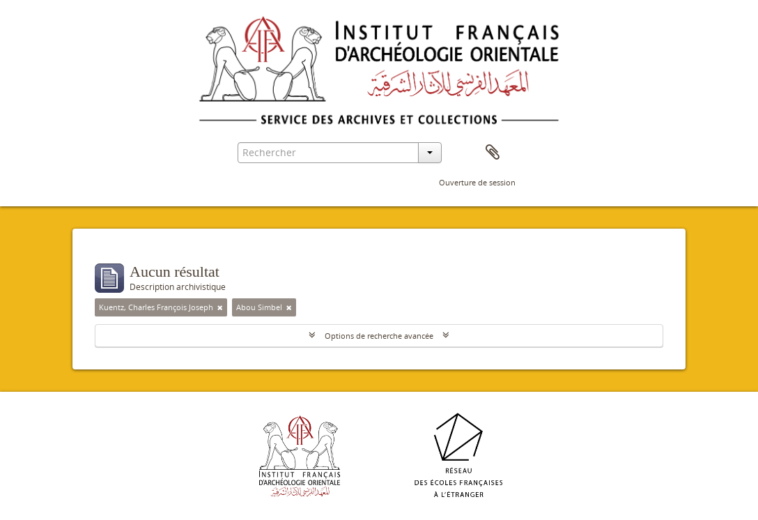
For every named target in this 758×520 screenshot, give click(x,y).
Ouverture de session (477, 182)
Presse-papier (492, 152)
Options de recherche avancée (379, 335)
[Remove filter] (220, 307)
